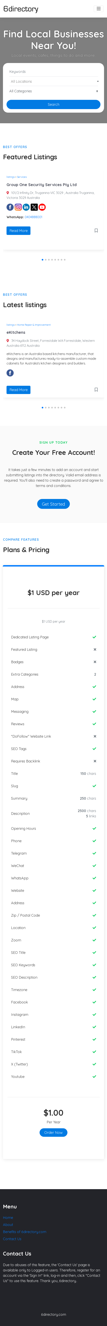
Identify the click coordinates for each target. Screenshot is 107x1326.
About (8, 1224)
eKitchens (16, 332)
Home (8, 1217)
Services (22, 176)
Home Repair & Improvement (34, 324)
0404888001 (33, 217)
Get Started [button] (53, 504)
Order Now (53, 1132)
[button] (42, 260)
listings (11, 176)
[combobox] (53, 81)
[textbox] (53, 81)
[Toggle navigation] (98, 9)
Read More (18, 230)
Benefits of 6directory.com (24, 1232)
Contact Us (12, 1239)
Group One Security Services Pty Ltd (42, 184)
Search (53, 104)
